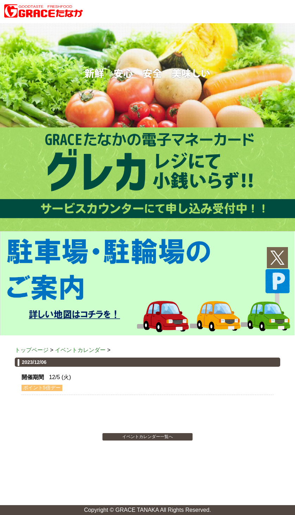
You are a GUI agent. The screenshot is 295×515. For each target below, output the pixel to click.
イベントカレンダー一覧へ (147, 436)
